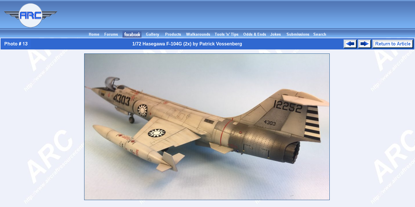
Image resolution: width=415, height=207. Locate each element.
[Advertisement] (310, 18)
